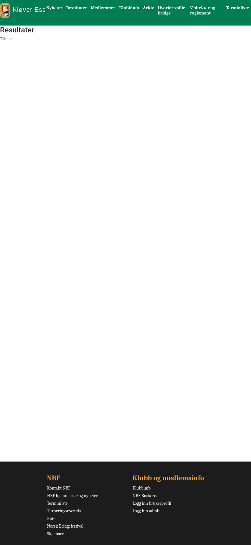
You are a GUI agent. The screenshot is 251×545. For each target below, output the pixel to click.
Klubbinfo (129, 8)
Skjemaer (55, 533)
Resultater (76, 8)
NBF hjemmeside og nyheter (72, 495)
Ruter (52, 518)
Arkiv (148, 8)
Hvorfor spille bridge (171, 10)
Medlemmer (103, 8)
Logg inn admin (147, 511)
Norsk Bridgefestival (65, 526)
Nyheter (54, 8)
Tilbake (6, 39)
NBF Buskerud (146, 495)
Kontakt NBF (58, 488)
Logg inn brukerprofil (152, 503)
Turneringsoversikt (64, 511)
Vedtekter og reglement (202, 10)
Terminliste (237, 8)
